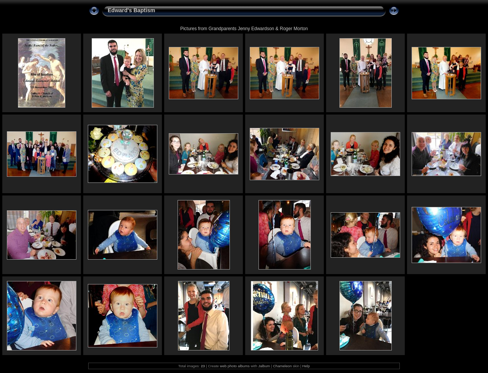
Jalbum (264, 366)
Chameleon (282, 366)
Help (306, 366)
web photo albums (235, 366)
